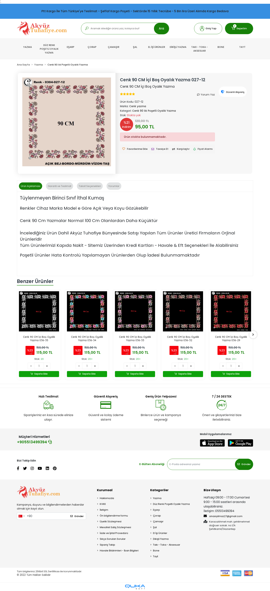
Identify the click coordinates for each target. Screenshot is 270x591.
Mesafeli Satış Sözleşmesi (115, 527)
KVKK (103, 504)
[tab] (30, 186)
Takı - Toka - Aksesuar (166, 545)
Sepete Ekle (39, 374)
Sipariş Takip (107, 545)
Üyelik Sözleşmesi (111, 521)
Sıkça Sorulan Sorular (113, 539)
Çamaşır (158, 521)
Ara (161, 28)
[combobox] (21, 516)
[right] (253, 335)
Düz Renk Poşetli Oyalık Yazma (171, 504)
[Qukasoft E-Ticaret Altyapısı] (135, 587)
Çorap (157, 515)
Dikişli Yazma (161, 539)
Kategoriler (159, 490)
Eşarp (156, 510)
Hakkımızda (107, 498)
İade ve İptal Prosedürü (114, 533)
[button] (208, 28)
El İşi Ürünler (160, 533)
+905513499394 (34, 442)
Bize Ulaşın (212, 490)
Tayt (155, 556)
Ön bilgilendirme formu (114, 515)
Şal (155, 527)
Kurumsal (104, 490)
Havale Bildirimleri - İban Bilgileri (119, 550)
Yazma (157, 498)
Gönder (244, 464)
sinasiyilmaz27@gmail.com (223, 516)
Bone (156, 550)
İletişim (104, 510)
